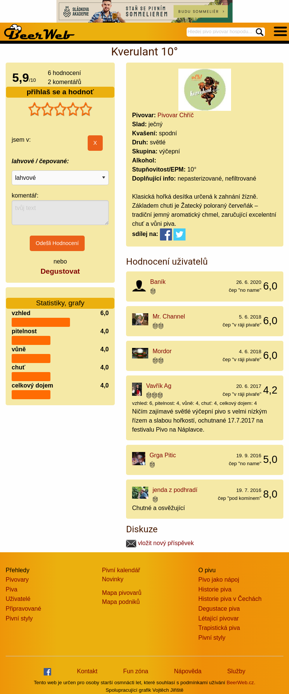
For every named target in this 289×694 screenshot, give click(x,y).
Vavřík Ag (158, 386)
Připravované (23, 608)
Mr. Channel (168, 316)
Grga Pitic (162, 455)
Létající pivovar (218, 618)
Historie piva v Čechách (230, 599)
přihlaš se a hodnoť (60, 92)
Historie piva (214, 589)
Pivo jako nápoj (218, 579)
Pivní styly (19, 618)
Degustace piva (219, 608)
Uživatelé (18, 599)
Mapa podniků (121, 602)
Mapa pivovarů (121, 593)
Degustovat (60, 271)
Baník (158, 282)
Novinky (112, 579)
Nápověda (187, 671)
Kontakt (87, 671)
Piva (11, 589)
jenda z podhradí (174, 490)
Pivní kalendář (121, 570)
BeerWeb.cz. (241, 682)
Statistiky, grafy (60, 298)
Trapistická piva (219, 628)
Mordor (162, 351)
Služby (236, 671)
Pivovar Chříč (176, 115)
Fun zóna (135, 671)
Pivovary (17, 579)
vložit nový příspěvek (160, 543)
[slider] (60, 109)
